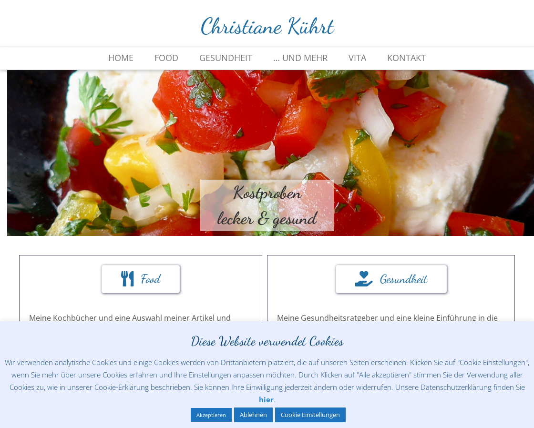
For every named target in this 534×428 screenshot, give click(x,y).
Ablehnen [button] (253, 414)
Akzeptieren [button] (211, 414)
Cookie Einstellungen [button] (310, 414)
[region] (267, 153)
